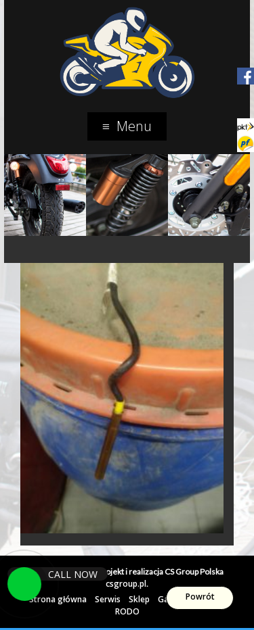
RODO (127, 611)
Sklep (139, 599)
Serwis (108, 599)
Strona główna (58, 599)
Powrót (200, 596)
